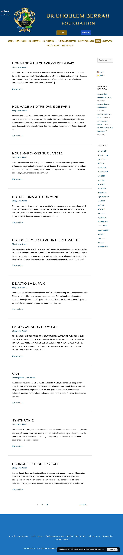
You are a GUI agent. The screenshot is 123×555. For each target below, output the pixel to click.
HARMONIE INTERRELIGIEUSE (35, 464)
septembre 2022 (103, 197)
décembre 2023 (103, 172)
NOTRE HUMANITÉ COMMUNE (35, 197)
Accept (112, 549)
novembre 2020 (103, 247)
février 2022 (102, 217)
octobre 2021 (102, 226)
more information (99, 549)
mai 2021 (101, 242)
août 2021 (101, 234)
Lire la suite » (17, 88)
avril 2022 (101, 209)
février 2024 (102, 168)
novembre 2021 (103, 222)
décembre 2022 (103, 192)
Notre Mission (21, 41)
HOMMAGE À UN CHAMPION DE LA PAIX (43, 63)
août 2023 (101, 176)
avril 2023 (101, 184)
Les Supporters (34, 41)
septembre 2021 (103, 230)
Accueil (11, 41)
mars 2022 (101, 213)
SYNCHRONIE (23, 420)
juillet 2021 (101, 238)
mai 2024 (101, 163)
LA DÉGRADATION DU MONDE (35, 327)
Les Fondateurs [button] (50, 41)
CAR (15, 373)
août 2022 (101, 201)
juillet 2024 (101, 159)
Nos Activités (107, 41)
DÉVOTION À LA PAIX (28, 283)
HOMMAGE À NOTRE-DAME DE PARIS (41, 106)
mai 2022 (101, 205)
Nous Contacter (67, 45)
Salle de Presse (53, 45)
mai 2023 (101, 180)
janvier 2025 (102, 151)
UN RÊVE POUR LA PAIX (86, 41)
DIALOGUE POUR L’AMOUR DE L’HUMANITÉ (46, 240)
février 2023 (102, 188)
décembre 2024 (103, 155)
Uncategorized (18, 378)
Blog (98, 41)
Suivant (84, 504)
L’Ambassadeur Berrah (67, 41)
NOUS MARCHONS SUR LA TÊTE (37, 153)
